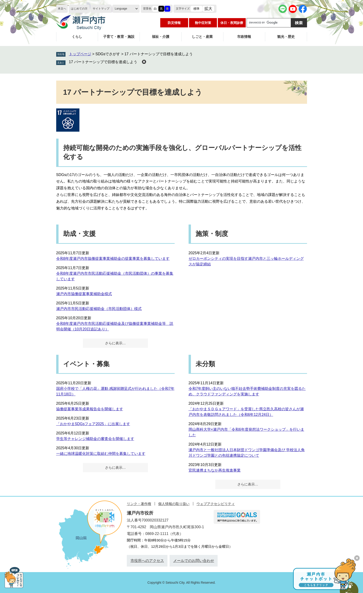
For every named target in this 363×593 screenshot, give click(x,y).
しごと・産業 (202, 37)
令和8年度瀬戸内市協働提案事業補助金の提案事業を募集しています (113, 259)
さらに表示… (115, 343)
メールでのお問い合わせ (193, 561)
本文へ (62, 8)
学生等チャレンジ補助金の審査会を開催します (95, 439)
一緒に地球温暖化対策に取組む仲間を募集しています (100, 454)
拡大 (208, 9)
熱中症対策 (203, 23)
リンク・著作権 (139, 504)
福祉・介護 (160, 37)
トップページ (80, 54)
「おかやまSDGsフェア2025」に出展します (93, 424)
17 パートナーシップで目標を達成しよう (103, 62)
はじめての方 (79, 8)
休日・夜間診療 (231, 23)
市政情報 (244, 37)
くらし (77, 37)
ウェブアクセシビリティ (215, 504)
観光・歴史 (286, 37)
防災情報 (174, 23)
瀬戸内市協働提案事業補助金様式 (84, 294)
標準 (196, 8)
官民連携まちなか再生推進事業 (215, 470)
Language (121, 8)
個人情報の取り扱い (174, 504)
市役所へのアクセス (147, 561)
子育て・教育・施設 (118, 37)
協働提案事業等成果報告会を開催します (89, 409)
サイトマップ (101, 8)
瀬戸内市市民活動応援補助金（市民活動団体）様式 (99, 309)
